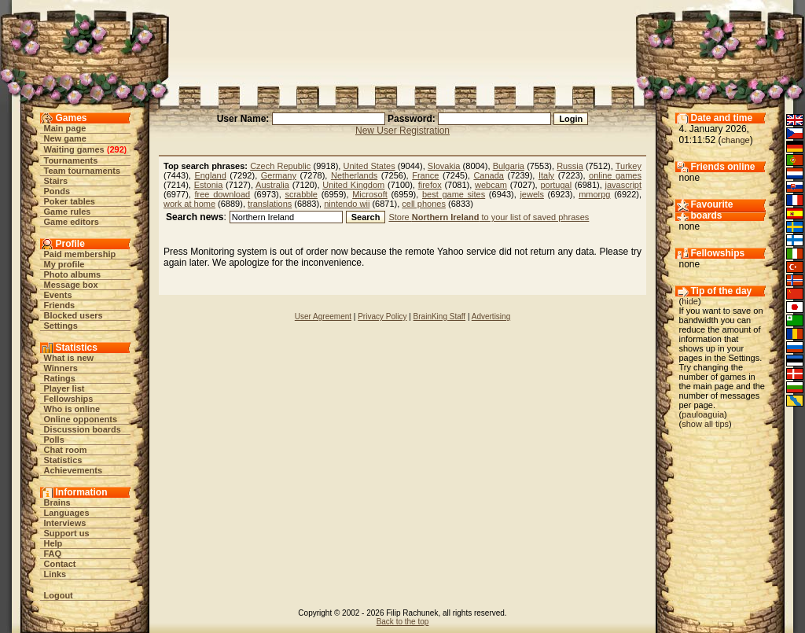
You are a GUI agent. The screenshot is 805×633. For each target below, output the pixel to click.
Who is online (72, 409)
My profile (64, 264)
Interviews (65, 523)
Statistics (63, 460)
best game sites (453, 194)
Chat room (65, 450)
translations (270, 203)
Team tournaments (82, 170)
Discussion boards (82, 429)
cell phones (424, 203)
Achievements (73, 470)
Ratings (59, 378)
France (425, 175)
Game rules (67, 211)
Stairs (56, 181)
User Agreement (323, 316)
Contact (60, 564)
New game (65, 138)
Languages (67, 512)
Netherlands (354, 175)
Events (58, 295)
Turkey (628, 166)
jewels (532, 194)
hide (690, 301)
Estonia (208, 185)
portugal (556, 185)
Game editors (71, 221)
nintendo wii (346, 203)
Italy (546, 175)
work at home (189, 203)
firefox (430, 185)
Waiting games (74, 149)
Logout (58, 595)
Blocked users (73, 315)
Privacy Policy (382, 316)
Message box (71, 284)
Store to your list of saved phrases (488, 217)
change (736, 140)
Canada (488, 175)
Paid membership (80, 254)
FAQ (53, 553)
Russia (570, 166)
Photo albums (72, 274)
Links (55, 574)
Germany (278, 175)
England (210, 175)
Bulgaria (508, 166)
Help (53, 543)
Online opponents (81, 419)
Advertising (491, 316)
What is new (69, 358)
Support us (67, 533)
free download (223, 194)
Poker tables (69, 201)
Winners (61, 368)
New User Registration (402, 130)
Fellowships (69, 398)
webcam (491, 185)
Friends (59, 305)
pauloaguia (703, 414)
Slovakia (444, 166)
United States (369, 166)
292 (116, 149)
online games (615, 175)
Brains (57, 502)
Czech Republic (280, 166)
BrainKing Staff (440, 316)
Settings (61, 325)
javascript (623, 185)
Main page (65, 128)
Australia (272, 185)
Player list (64, 388)
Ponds (57, 191)
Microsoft (370, 194)
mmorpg (594, 194)
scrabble (301, 194)
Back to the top (403, 621)
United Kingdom (353, 185)
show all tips (705, 424)
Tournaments (71, 160)
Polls (54, 439)
